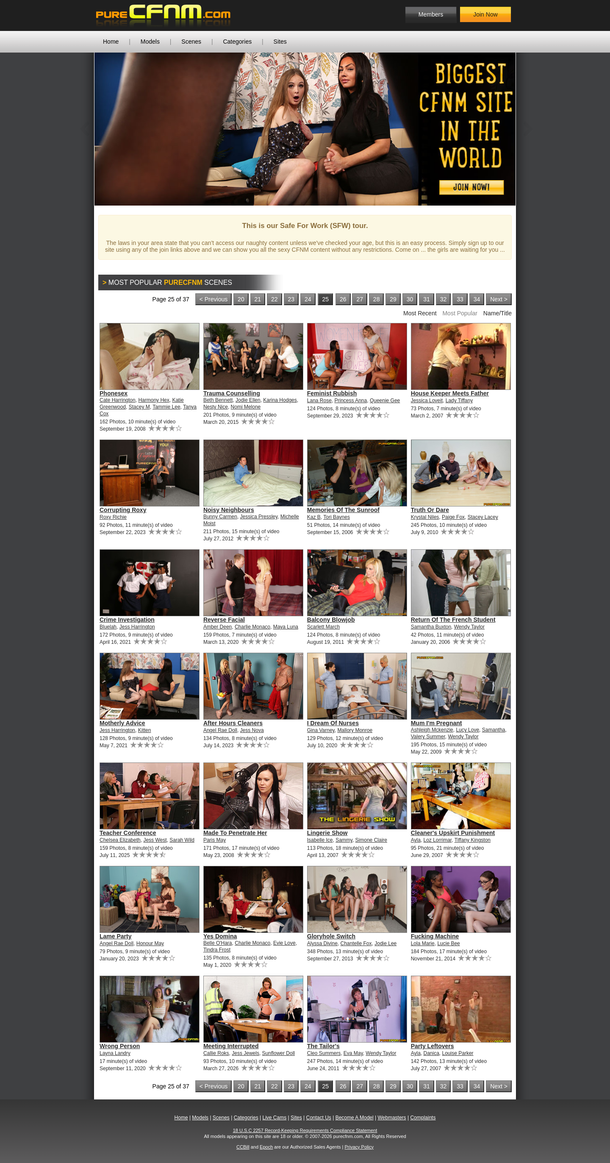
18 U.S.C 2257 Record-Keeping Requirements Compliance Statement (305, 1130)
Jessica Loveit (427, 400)
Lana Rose (319, 400)
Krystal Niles (425, 517)
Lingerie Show (327, 832)
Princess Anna (351, 400)
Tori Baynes (336, 517)
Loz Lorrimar (437, 840)
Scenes (191, 41)
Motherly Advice (122, 723)
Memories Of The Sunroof (343, 509)
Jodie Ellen (248, 400)
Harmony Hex (153, 400)
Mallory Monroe (354, 730)
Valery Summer (428, 737)
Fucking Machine (435, 936)
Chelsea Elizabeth (120, 840)
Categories (237, 41)
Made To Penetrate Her (235, 832)
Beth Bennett (218, 400)
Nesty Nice (215, 407)
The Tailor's (323, 1046)
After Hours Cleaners (233, 723)
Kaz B (314, 517)
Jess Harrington (137, 627)
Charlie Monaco (252, 627)
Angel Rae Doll (220, 730)
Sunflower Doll (278, 1053)
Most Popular (459, 313)
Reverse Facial (224, 619)
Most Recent (420, 313)
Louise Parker (458, 1053)
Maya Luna (285, 627)
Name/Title (497, 313)
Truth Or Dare (430, 509)
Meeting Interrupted (231, 1046)
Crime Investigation (127, 619)
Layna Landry (115, 1053)
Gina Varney (321, 730)
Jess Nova (252, 730)
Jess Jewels (245, 1053)
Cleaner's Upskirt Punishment (453, 832)
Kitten (144, 730)
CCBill (243, 1146)
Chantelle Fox (356, 943)
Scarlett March (323, 627)
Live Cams (275, 1118)
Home (111, 41)
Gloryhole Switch (331, 936)
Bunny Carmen (220, 517)
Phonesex (114, 393)
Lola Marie (423, 943)
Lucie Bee (448, 943)
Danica (431, 1053)
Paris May (214, 840)
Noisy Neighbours (228, 509)
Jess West (154, 840)
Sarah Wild (181, 840)
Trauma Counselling (231, 393)
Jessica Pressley (258, 517)
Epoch (266, 1146)
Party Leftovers (432, 1046)
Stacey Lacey (483, 517)
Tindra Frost (216, 950)
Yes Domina (220, 936)
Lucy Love (467, 730)
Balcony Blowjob (331, 619)
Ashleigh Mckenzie (432, 730)
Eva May (353, 1053)
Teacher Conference (128, 832)
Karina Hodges (280, 400)
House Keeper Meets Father (450, 393)
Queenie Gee (385, 400)
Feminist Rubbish (332, 393)
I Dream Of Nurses (333, 723)
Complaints (422, 1118)
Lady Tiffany (459, 400)
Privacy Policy (358, 1146)
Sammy (344, 840)
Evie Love (284, 943)
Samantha (493, 730)
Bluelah (108, 627)
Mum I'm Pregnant (436, 723)
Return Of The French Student (453, 619)
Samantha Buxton (431, 627)
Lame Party (115, 936)
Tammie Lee (166, 407)
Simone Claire (371, 840)
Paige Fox (453, 517)
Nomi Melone (246, 407)
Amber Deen (217, 627)
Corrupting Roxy (123, 509)
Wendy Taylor (469, 627)
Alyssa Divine (322, 943)
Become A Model (355, 1118)
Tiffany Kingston (473, 840)
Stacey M (139, 407)
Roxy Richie (113, 517)
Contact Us (318, 1118)
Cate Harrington (118, 400)
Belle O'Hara (217, 943)
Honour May (150, 943)
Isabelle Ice (320, 840)
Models (150, 41)
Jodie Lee (385, 943)
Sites (280, 41)
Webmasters (391, 1118)
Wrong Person (120, 1046)
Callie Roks (216, 1053)
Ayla (416, 840)
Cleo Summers (324, 1053)
